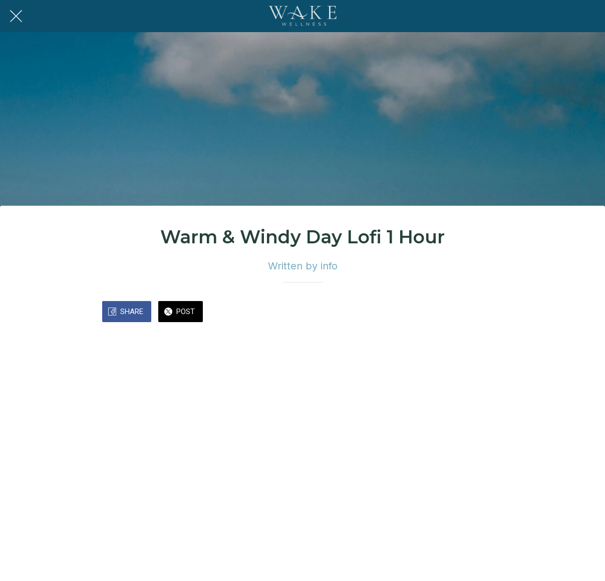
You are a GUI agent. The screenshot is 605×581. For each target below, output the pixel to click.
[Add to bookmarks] (467, 313)
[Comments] (491, 313)
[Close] (16, 16)
